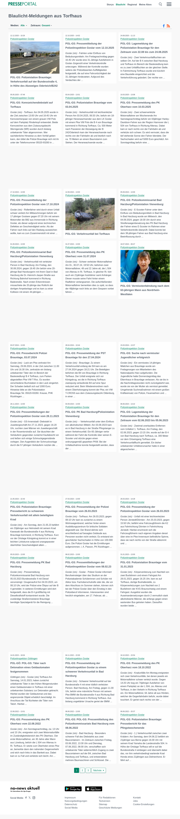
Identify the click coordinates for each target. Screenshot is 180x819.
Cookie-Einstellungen (143, 809)
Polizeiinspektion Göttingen (24, 662)
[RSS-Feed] (168, 25)
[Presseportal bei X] (29, 802)
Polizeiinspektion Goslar (23, 39)
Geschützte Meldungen (110, 812)
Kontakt (137, 802)
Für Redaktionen (107, 802)
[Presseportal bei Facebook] (25, 802)
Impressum (70, 802)
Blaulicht (120, 4)
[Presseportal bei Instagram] (33, 802)
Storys (110, 4)
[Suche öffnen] (160, 4)
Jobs (135, 805)
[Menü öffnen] (169, 4)
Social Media (71, 812)
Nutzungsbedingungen (76, 805)
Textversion (104, 805)
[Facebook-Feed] (164, 25)
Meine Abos (145, 4)
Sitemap (103, 809)
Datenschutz (71, 809)
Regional (132, 4)
